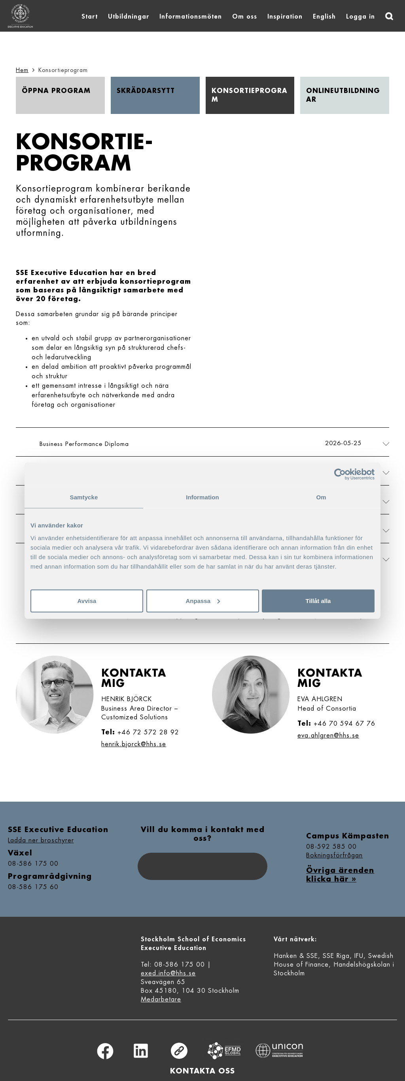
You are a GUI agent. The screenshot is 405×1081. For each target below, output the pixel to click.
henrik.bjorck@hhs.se (133, 744)
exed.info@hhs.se (168, 973)
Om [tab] (321, 497)
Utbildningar (128, 16)
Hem (22, 70)
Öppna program (56, 91)
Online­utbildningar (343, 95)
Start (89, 16)
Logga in (360, 16)
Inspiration (285, 16)
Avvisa (87, 600)
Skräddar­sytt (146, 91)
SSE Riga (336, 956)
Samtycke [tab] (84, 497)
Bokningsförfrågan (334, 855)
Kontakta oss (202, 1071)
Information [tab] (202, 497)
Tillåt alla (318, 600)
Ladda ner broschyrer (41, 840)
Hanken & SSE (296, 956)
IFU (358, 956)
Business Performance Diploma (84, 444)
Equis (224, 1050)
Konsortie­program (250, 95)
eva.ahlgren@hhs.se (328, 735)
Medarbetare (161, 999)
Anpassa (202, 600)
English (324, 16)
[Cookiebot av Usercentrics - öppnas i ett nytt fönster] (340, 474)
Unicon (279, 1050)
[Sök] (389, 16)
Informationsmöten (190, 16)
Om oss (244, 16)
